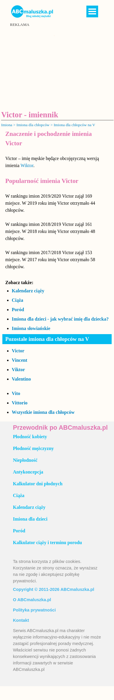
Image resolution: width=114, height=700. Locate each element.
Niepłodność (25, 460)
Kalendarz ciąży (28, 290)
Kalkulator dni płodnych (38, 483)
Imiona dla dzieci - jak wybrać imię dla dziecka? (60, 318)
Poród (18, 309)
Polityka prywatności (34, 610)
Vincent (19, 360)
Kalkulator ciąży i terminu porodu (47, 542)
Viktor (18, 369)
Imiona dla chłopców (33, 125)
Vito (16, 393)
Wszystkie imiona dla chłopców (43, 412)
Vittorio (20, 402)
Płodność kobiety (30, 436)
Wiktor (27, 165)
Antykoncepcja (28, 471)
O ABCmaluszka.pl (32, 599)
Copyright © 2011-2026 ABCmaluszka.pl (53, 589)
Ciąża (17, 300)
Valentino (21, 378)
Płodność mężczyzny (33, 448)
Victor (18, 350)
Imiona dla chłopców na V (74, 125)
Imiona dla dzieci (30, 518)
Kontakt (21, 620)
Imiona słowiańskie (31, 328)
